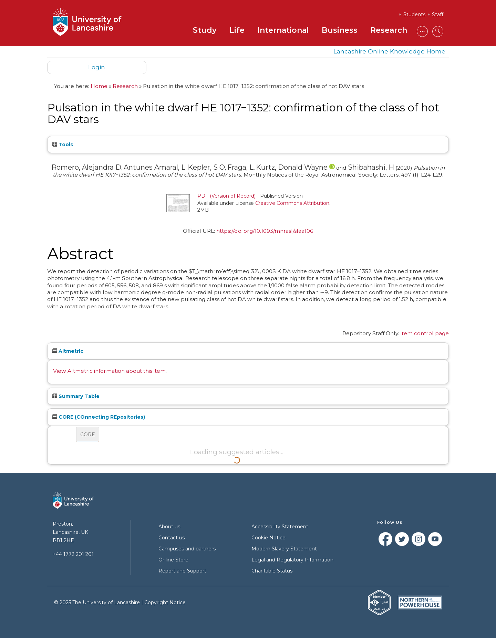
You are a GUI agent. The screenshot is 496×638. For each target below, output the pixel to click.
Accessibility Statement (279, 527)
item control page (425, 333)
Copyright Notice (165, 602)
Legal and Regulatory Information (292, 560)
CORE (87, 434)
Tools (62, 144)
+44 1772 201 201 (73, 554)
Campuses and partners (187, 549)
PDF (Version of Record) (226, 196)
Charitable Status (271, 571)
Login (96, 67)
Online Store (173, 560)
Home (99, 86)
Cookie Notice (268, 538)
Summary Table (76, 396)
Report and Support (182, 571)
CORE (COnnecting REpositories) (98, 417)
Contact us (171, 538)
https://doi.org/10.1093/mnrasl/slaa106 (264, 231)
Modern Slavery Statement (284, 549)
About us (169, 527)
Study (205, 30)
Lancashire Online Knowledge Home (389, 51)
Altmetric (67, 351)
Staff (437, 14)
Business (340, 30)
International (283, 30)
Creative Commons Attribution (292, 203)
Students (414, 14)
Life (237, 30)
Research (388, 30)
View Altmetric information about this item (109, 371)
